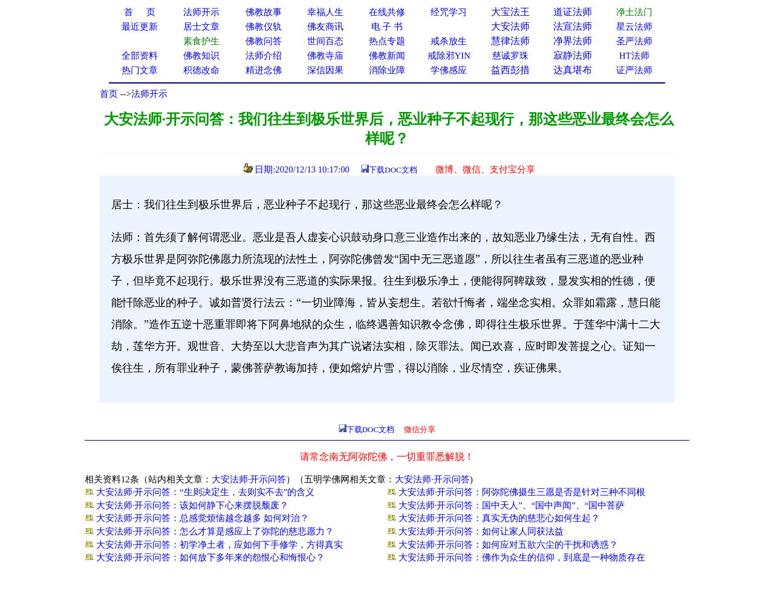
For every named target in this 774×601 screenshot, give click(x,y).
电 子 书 (387, 26)
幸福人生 (325, 12)
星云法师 (634, 26)
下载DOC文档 (393, 169)
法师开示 (149, 94)
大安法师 (510, 26)
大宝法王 (510, 12)
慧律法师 (510, 41)
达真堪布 (572, 70)
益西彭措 (510, 70)
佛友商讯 (325, 26)
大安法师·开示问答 (249, 479)
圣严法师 (634, 41)
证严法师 (634, 70)
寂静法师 (572, 55)
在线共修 (387, 12)
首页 (109, 94)
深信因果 (325, 70)
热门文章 (140, 70)
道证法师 (572, 12)
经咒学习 (449, 12)
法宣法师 (572, 26)
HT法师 (634, 56)
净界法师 (572, 41)
